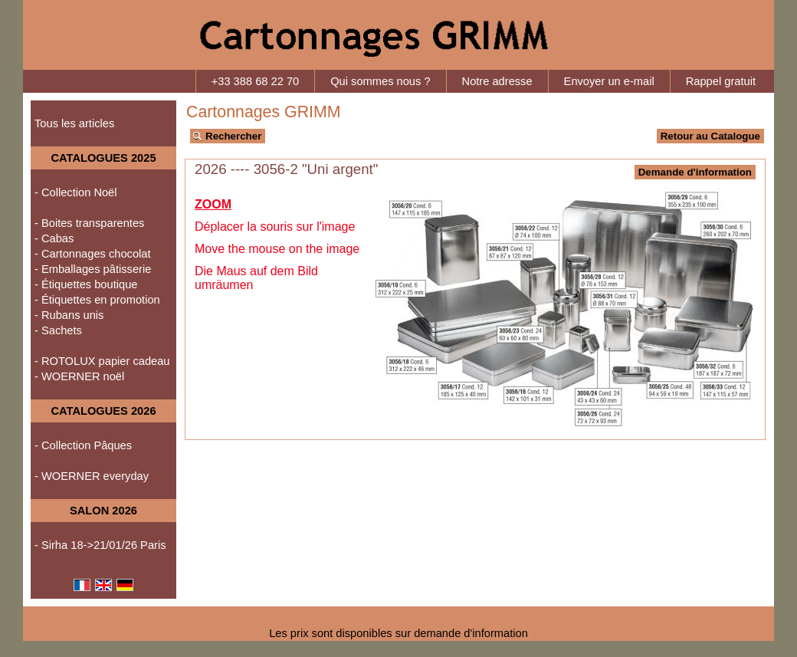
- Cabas (54, 238)
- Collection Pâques (83, 445)
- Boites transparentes (89, 223)
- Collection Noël (75, 192)
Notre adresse (497, 81)
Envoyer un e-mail (609, 81)
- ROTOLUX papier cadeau (102, 361)
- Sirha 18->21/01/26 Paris (100, 545)
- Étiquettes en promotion (97, 300)
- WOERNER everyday (91, 476)
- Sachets (58, 330)
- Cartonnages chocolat (92, 254)
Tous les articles (74, 123)
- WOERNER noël (79, 376)
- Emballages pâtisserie (92, 269)
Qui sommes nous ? (380, 81)
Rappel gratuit (721, 81)
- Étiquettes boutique (85, 284)
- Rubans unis (68, 315)
